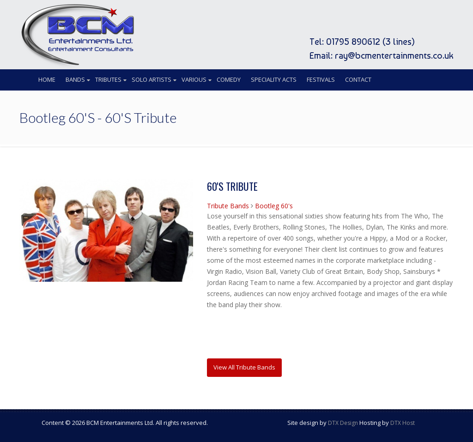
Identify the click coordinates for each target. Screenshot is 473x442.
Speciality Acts (274, 79)
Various (194, 79)
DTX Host (402, 423)
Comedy (229, 79)
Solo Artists (151, 79)
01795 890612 (353, 41)
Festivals (321, 79)
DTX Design (343, 423)
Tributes (108, 79)
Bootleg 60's (274, 205)
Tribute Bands (228, 205)
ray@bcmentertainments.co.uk (394, 55)
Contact (358, 79)
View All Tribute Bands (244, 367)
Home (46, 79)
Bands (75, 79)
